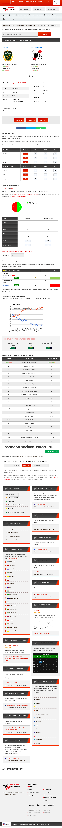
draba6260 (10, 562)
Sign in (7, 685)
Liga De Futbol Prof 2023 (32, 25)
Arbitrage (17, 19)
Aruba (36, 725)
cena (8, 572)
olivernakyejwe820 (11, 645)
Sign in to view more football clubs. (15, 760)
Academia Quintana (41, 549)
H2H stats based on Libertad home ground (26, 195)
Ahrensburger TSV (40, 594)
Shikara (9, 624)
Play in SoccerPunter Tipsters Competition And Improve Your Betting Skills (16, 658)
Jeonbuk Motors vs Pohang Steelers (17, 705)
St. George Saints (40, 504)
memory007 (10, 613)
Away (12, 188)
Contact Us (33, 1)
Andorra (37, 707)
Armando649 (11, 594)
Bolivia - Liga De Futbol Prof (12, 270)
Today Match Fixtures (12, 532)
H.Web (37, 610)
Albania (37, 699)
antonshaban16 (11, 598)
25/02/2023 (6, 285)
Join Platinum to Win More (41, 633)
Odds (16, 278)
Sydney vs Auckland (12, 683)
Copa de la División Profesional (15, 505)
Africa (36, 696)
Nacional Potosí (36, 47)
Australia (37, 732)
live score (13, 289)
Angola (37, 710)
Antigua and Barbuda (41, 714)
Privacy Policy (32, 815)
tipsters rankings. (12, 558)
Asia (36, 728)
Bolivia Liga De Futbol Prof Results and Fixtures (30, 457)
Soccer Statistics (16, 25)
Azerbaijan (38, 739)
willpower (9, 576)
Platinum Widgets (23, 15)
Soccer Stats (47, 789)
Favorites (31, 120)
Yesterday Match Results (13, 536)
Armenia (37, 721)
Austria (37, 736)
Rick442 (9, 569)
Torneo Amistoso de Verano (15, 512)
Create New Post (52, 451)
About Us (14, 1)
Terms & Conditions (34, 813)
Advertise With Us (23, 1)
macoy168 (10, 565)
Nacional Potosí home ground (20, 197)
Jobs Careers (48, 813)
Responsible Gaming (34, 810)
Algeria (37, 703)
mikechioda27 (11, 609)
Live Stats (43, 120)
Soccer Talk (8, 19)
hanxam (9, 591)
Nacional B (10, 501)
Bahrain (37, 743)
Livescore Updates (11, 529)
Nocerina (37, 527)
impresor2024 (11, 627)
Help (55, 15)
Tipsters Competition (36, 15)
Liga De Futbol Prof (12, 497)
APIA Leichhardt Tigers (12, 758)
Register (56, 3)
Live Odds (19, 120)
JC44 (8, 587)
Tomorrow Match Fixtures (13, 540)
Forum (46, 800)
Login (50, 2)
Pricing (13, 15)
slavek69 (9, 583)
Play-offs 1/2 (10, 508)
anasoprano (10, 602)
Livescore (48, 15)
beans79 (9, 620)
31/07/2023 (6, 278)
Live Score (47, 792)
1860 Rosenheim (39, 572)
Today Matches (48, 795)
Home (6, 15)
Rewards (40, 1)
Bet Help (30, 795)
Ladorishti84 (10, 616)
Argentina (37, 718)
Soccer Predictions (33, 792)
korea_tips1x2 (11, 605)
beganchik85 (10, 631)
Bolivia (23, 25)
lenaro (9, 580)
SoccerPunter (6, 25)
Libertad (5, 47)
